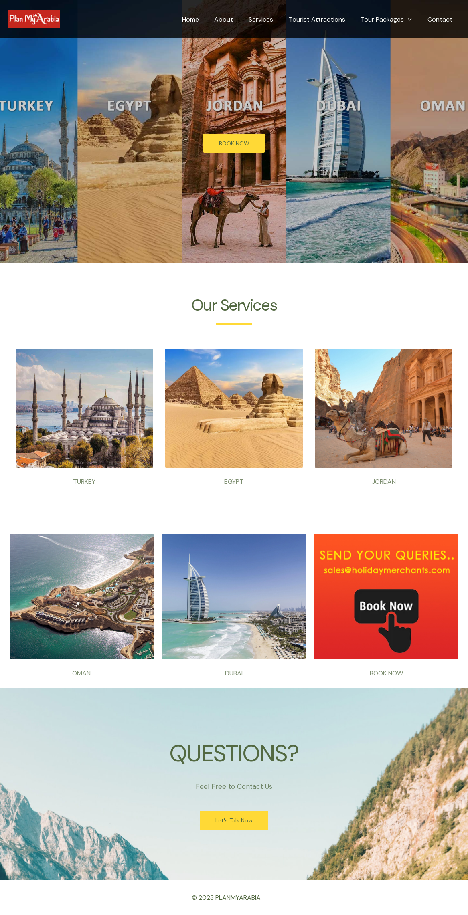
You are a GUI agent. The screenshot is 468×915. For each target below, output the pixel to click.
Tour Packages (390, 20)
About (235, 19)
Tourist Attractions (323, 19)
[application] (412, 20)
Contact (441, 19)
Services (270, 19)
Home (205, 19)
